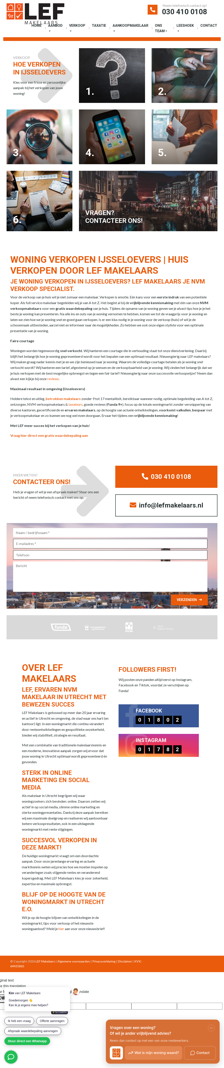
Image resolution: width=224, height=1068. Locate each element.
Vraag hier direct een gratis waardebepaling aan (49, 436)
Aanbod (55, 26)
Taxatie (99, 26)
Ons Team (160, 28)
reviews (53, 380)
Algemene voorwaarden (73, 963)
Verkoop (77, 26)
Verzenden (186, 601)
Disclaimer (125, 963)
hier (61, 930)
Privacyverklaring (104, 963)
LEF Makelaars (45, 963)
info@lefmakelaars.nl (166, 506)
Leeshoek (185, 26)
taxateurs (75, 405)
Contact (208, 26)
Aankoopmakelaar (130, 26)
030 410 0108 (183, 11)
